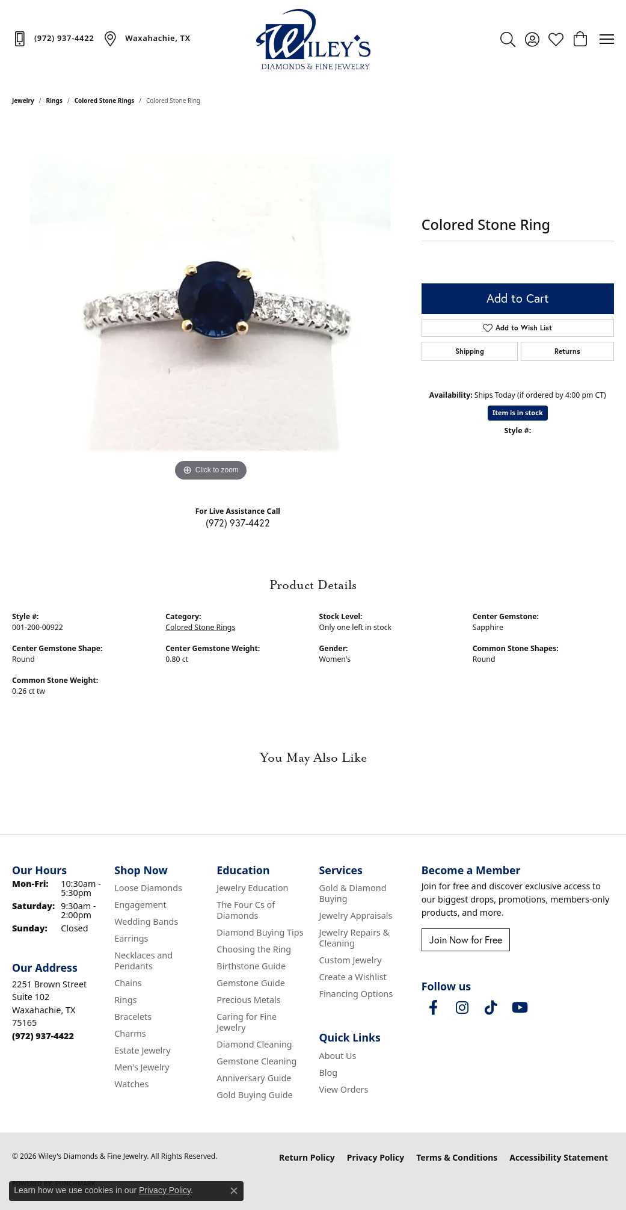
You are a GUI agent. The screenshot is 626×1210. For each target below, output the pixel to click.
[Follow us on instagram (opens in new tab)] (462, 1008)
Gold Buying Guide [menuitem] (254, 1094)
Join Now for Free (465, 939)
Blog (328, 1072)
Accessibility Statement (558, 1157)
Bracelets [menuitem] (133, 1016)
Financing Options (356, 993)
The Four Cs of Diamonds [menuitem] (245, 910)
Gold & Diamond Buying (353, 893)
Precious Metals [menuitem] (248, 999)
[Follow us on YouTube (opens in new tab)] (520, 1008)
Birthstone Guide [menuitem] (251, 966)
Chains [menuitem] (128, 983)
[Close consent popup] (234, 1190)
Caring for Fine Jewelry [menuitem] (246, 1022)
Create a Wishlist (353, 977)
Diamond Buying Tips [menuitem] (259, 932)
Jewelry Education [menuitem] (252, 888)
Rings (54, 100)
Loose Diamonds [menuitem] (148, 888)
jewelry (23, 100)
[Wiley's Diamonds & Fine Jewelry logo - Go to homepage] (313, 39)
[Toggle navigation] (607, 39)
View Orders (344, 1089)
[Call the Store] (43, 1036)
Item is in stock (518, 412)
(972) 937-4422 (238, 522)
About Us (338, 1055)
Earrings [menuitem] (131, 938)
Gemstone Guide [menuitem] (250, 983)
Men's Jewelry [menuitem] (142, 1067)
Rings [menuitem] (125, 999)
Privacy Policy (375, 1157)
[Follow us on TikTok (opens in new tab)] (491, 1008)
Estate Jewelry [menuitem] (142, 1050)
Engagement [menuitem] (140, 904)
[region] (210, 303)
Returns (567, 351)
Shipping (469, 351)
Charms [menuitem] (130, 1033)
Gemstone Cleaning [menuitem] (256, 1061)
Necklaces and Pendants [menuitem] (143, 960)
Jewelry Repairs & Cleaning (354, 938)
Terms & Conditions (456, 1157)
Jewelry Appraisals (356, 915)
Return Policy (307, 1157)
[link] (53, 38)
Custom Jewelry (350, 960)
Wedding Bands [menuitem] (146, 921)
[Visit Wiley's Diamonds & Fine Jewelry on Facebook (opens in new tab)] (434, 1008)
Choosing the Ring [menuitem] (253, 949)
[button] (507, 39)
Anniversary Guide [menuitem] (253, 1078)
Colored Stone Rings (105, 100)
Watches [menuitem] (131, 1084)
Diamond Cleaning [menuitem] (254, 1044)
